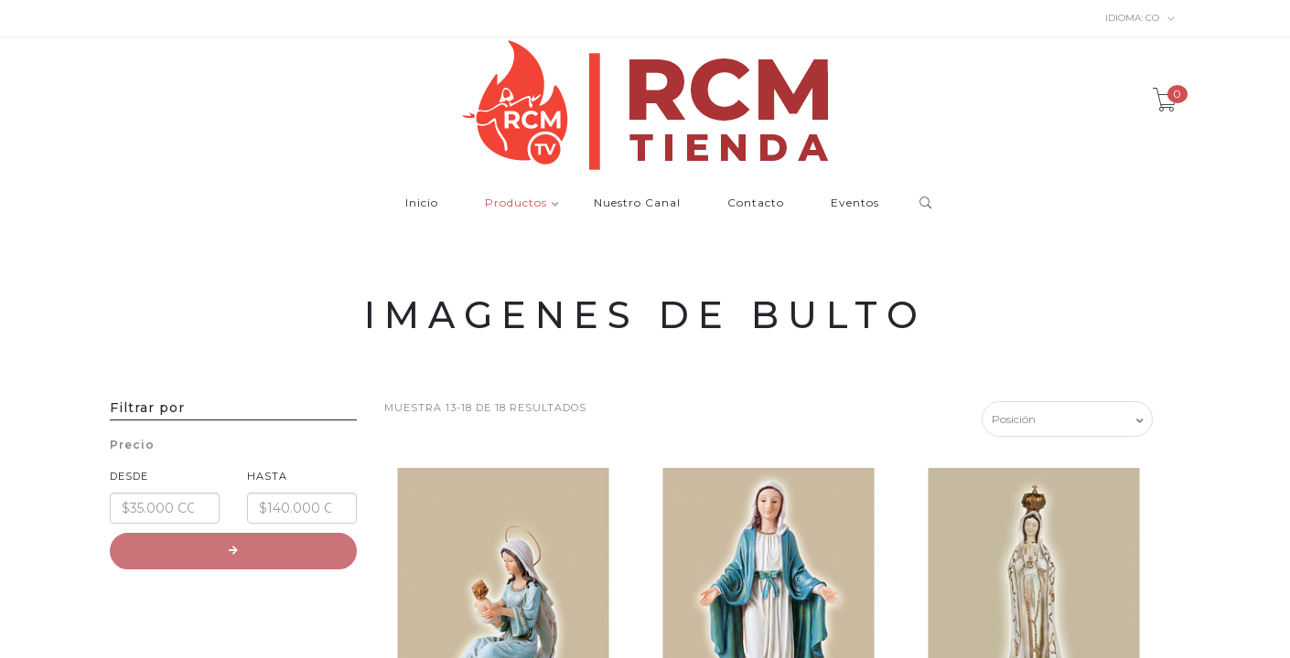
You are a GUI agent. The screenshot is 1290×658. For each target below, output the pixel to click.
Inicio (421, 203)
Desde (129, 476)
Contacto (755, 203)
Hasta (267, 476)
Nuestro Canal (637, 203)
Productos (516, 203)
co (1140, 18)
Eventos (855, 203)
